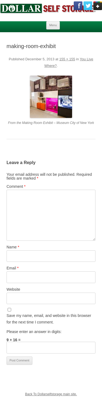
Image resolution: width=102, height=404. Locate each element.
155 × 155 (67, 59)
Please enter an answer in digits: (34, 331)
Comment (16, 186)
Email (12, 268)
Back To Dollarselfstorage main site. (51, 394)
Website (13, 289)
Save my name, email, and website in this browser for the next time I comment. (49, 318)
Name (13, 247)
